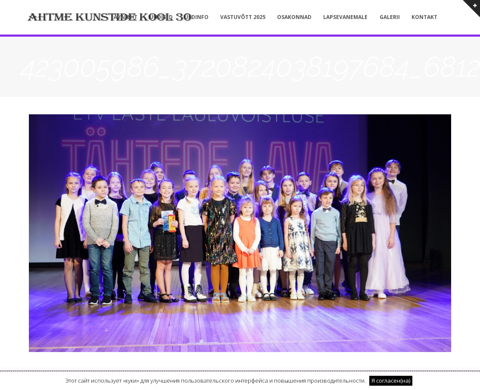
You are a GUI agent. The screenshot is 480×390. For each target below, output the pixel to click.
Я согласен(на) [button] (390, 380)
